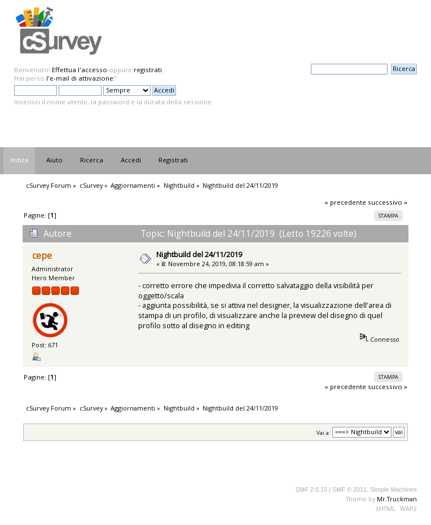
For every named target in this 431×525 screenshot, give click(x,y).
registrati (148, 69)
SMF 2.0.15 (311, 489)
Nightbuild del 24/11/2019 (199, 254)
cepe (42, 256)
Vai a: (323, 432)
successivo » (387, 202)
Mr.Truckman (397, 499)
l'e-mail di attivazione (79, 78)
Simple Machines (393, 489)
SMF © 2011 (349, 489)
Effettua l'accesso (79, 69)
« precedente (345, 202)
